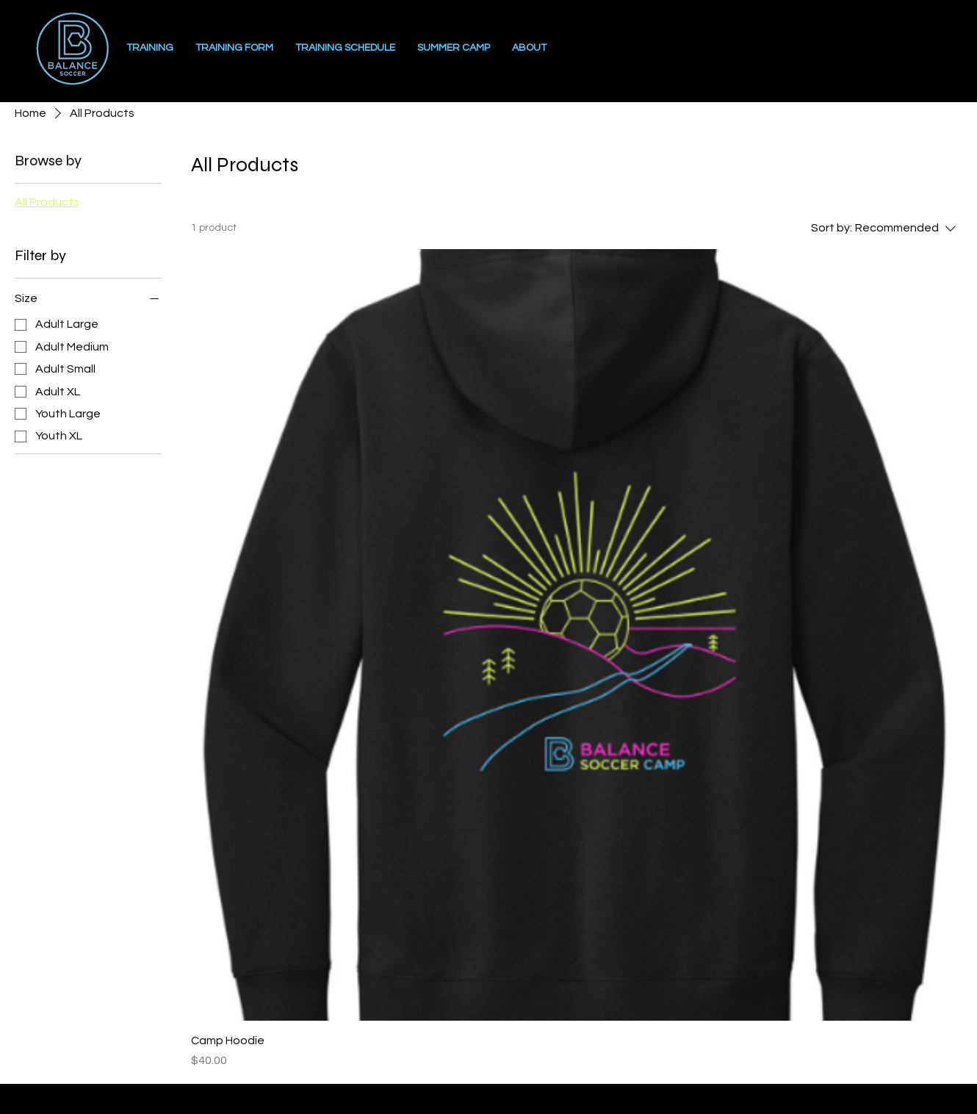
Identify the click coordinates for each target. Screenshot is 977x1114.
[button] (529, 48)
